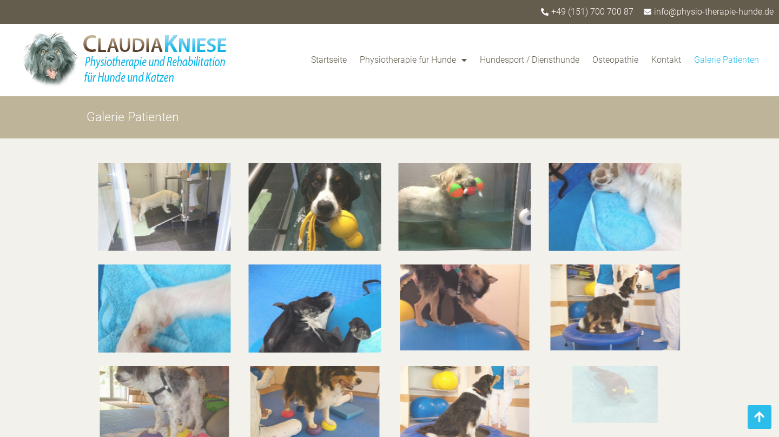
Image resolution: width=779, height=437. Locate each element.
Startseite (329, 60)
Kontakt (666, 60)
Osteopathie (615, 60)
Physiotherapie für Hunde (413, 60)
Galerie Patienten (726, 60)
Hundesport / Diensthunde (529, 60)
